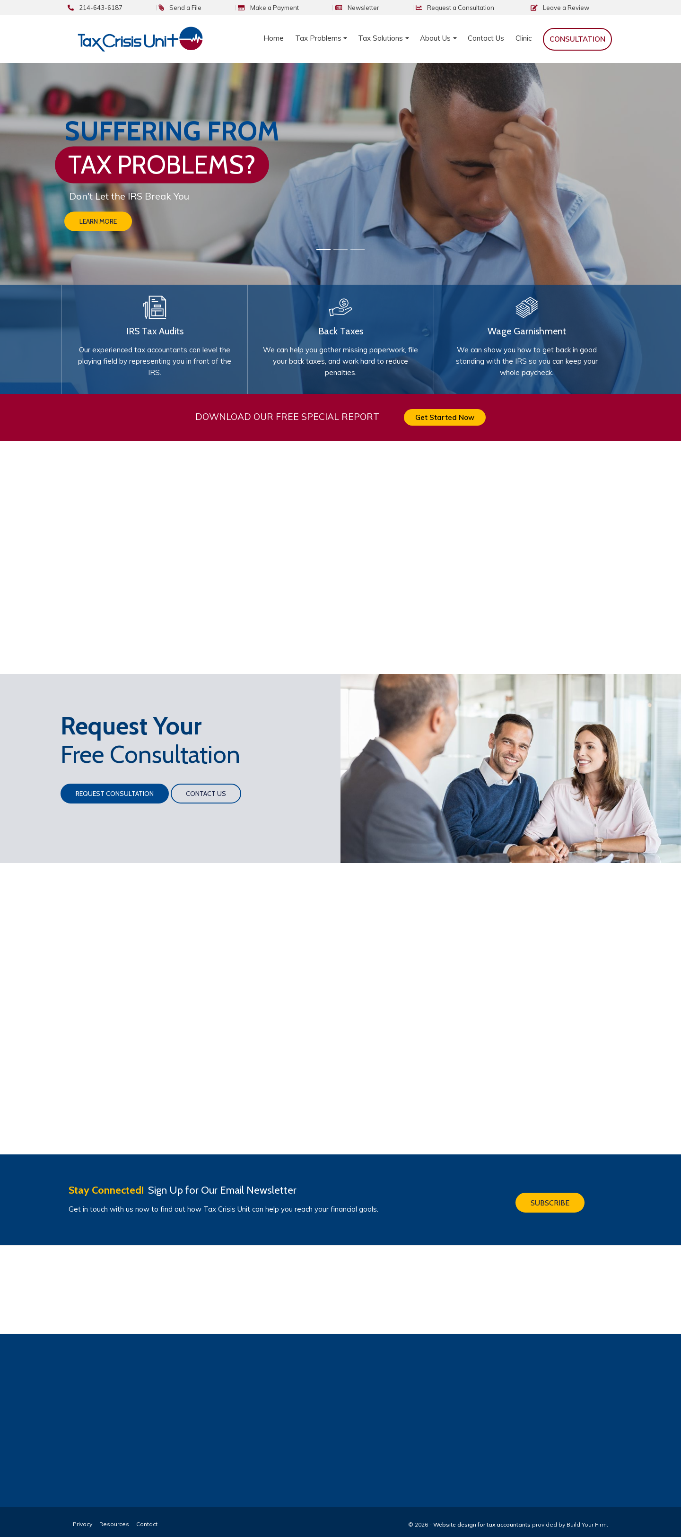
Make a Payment (341, 7)
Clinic (523, 38)
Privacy (82, 1516)
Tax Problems (318, 38)
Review (580, 7)
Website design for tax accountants (482, 1516)
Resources (114, 1516)
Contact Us (486, 38)
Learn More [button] (98, 222)
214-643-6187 (203, 7)
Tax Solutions (380, 38)
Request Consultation (115, 786)
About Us (435, 38)
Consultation (493, 7)
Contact (146, 1516)
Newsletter (413, 7)
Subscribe (550, 1192)
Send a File (271, 7)
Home (273, 38)
